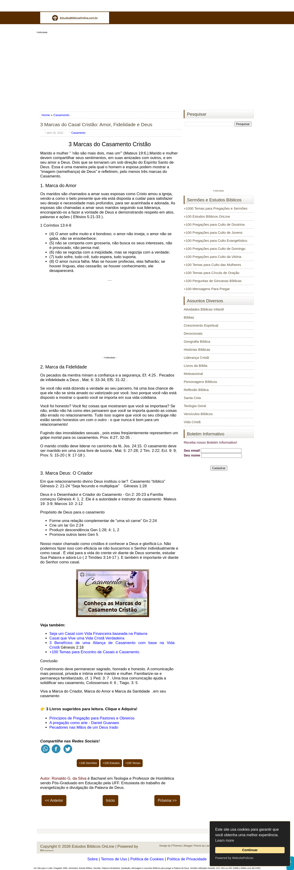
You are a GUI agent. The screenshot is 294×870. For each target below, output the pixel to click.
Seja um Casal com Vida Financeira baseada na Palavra (98, 633)
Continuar (250, 850)
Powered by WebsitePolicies (234, 858)
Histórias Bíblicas (197, 349)
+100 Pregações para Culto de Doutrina (214, 224)
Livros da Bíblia (195, 366)
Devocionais (193, 333)
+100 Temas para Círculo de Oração (211, 273)
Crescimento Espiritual (201, 325)
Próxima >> (167, 800)
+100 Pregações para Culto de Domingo (214, 249)
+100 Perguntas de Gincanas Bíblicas (212, 281)
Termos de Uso (114, 859)
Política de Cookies (147, 859)
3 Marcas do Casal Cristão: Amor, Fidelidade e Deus (96, 124)
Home (46, 115)
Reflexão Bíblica (196, 390)
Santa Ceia (192, 398)
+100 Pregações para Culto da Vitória (212, 257)
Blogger (47, 851)
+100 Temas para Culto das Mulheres (212, 265)
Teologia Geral (195, 406)
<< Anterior (54, 800)
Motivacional (193, 374)
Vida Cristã (192, 422)
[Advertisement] (147, 70)
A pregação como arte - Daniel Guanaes (84, 723)
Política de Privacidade (187, 859)
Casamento (61, 115)
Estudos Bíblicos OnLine (93, 846)
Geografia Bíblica (197, 341)
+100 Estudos (111, 763)
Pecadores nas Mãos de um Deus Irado (83, 727)
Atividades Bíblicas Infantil (204, 309)
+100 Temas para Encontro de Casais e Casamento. (94, 652)
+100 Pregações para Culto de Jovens (213, 232)
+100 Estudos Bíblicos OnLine (207, 216)
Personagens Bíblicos (200, 382)
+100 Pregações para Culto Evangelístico (215, 240)
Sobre (92, 859)
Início (110, 800)
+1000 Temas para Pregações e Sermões (215, 208)
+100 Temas (133, 763)
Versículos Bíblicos (198, 414)
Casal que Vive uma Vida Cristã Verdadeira (86, 638)
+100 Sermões (88, 763)
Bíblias (189, 317)
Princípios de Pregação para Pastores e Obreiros (91, 718)
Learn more (224, 840)
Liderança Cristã (196, 357)
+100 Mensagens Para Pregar (207, 289)
